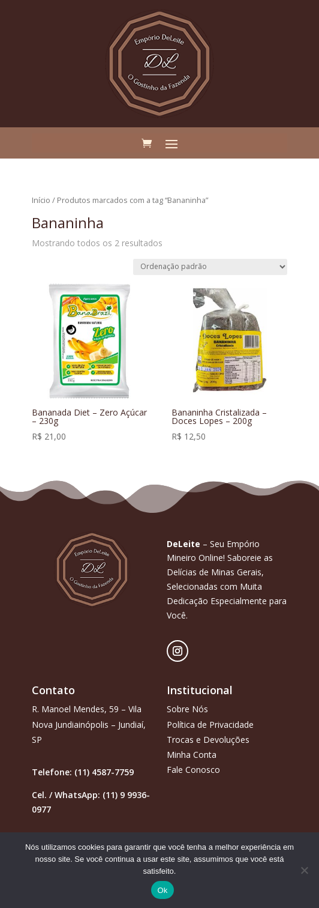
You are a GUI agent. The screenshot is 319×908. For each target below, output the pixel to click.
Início (41, 200)
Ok (162, 890)
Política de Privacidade (210, 724)
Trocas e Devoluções (208, 739)
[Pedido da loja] (210, 267)
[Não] (304, 870)
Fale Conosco (193, 769)
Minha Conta (191, 754)
